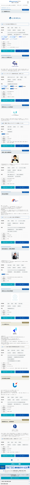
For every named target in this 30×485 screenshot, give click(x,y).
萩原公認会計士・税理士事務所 (8, 248)
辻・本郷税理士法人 (6, 11)
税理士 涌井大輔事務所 (6, 152)
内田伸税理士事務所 (6, 378)
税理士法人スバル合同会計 (7, 107)
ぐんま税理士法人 (5, 324)
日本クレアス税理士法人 (7, 57)
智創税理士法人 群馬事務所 (8, 421)
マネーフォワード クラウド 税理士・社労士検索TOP (8, 5)
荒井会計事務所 (5, 193)
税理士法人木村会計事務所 (7, 290)
